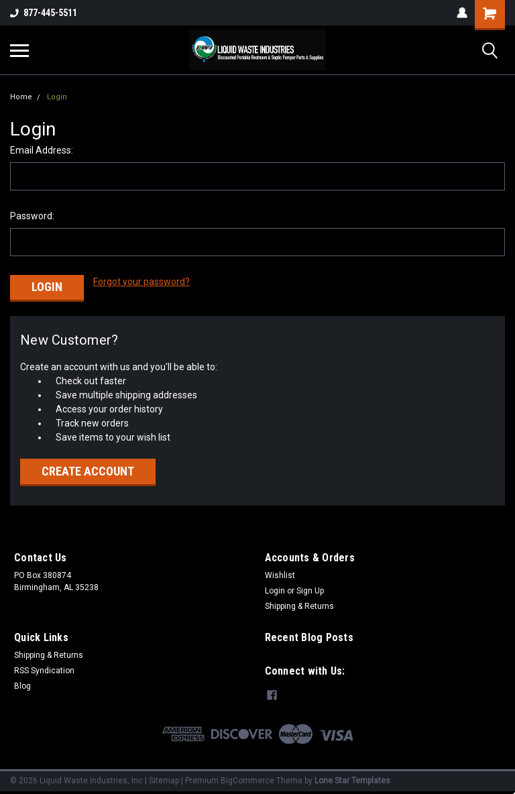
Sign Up (310, 591)
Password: (32, 216)
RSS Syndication (44, 670)
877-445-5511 (43, 12)
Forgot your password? (141, 281)
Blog (22, 686)
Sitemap (164, 780)
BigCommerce (247, 780)
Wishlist (280, 575)
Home (21, 97)
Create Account (88, 471)
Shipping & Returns (299, 606)
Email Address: (41, 150)
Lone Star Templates (352, 780)
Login (57, 97)
